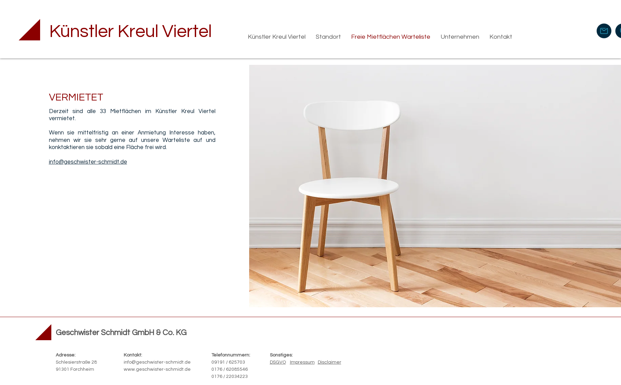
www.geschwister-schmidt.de (157, 369)
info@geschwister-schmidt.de (157, 362)
